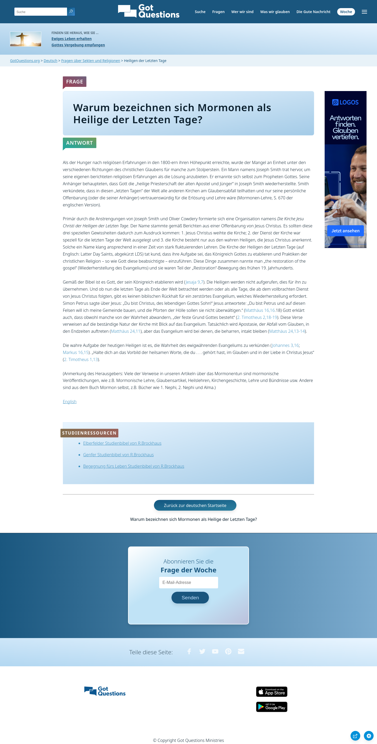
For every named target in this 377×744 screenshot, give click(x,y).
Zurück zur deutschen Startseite (195, 505)
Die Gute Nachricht (314, 11)
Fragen (218, 11)
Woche (346, 11)
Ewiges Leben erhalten (72, 38)
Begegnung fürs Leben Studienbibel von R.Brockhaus (133, 466)
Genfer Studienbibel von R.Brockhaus (118, 455)
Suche (200, 11)
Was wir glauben (275, 11)
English (69, 401)
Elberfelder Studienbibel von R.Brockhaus (122, 443)
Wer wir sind (242, 11)
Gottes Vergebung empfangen (78, 44)
